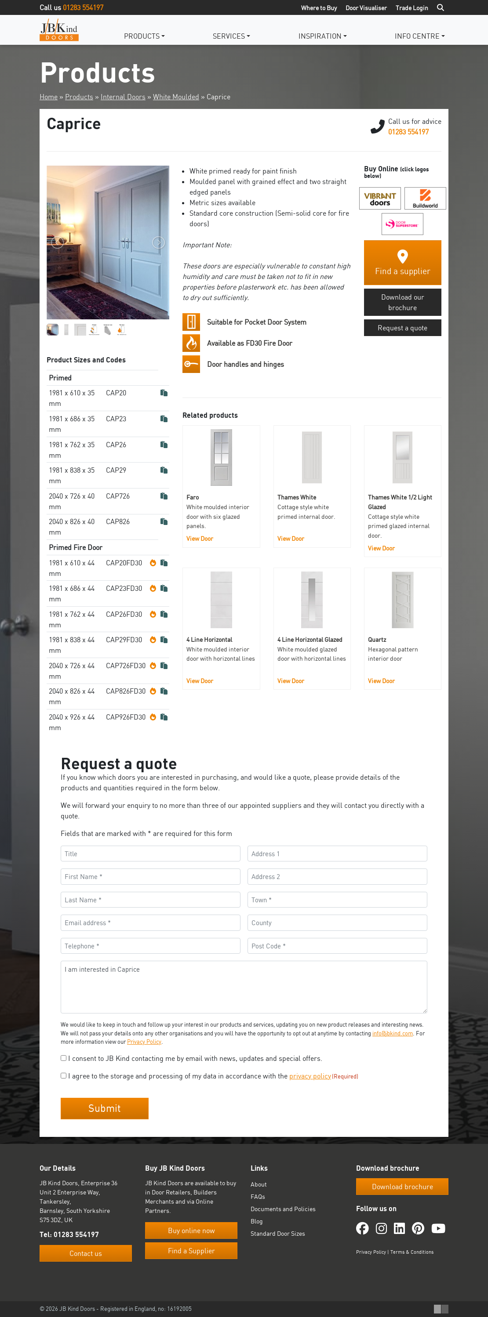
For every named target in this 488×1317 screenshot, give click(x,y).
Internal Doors (123, 96)
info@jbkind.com (392, 1033)
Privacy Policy (144, 1041)
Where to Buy (319, 7)
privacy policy (310, 1075)
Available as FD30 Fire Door (249, 343)
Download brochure (402, 1186)
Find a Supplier (191, 1250)
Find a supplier (402, 263)
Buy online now (191, 1230)
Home (49, 96)
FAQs (258, 1196)
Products (142, 36)
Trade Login (412, 7)
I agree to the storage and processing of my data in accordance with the (213, 1075)
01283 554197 (83, 7)
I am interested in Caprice (244, 987)
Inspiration (320, 36)
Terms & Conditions (411, 1252)
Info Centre (417, 36)
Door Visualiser (366, 7)
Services (229, 36)
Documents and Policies (283, 1208)
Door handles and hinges (245, 364)
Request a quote (402, 327)
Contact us (85, 1253)
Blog (257, 1221)
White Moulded (176, 96)
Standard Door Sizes (278, 1233)
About (259, 1184)
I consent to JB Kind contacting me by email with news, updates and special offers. (195, 1058)
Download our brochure (402, 302)
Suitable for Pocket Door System (256, 322)
